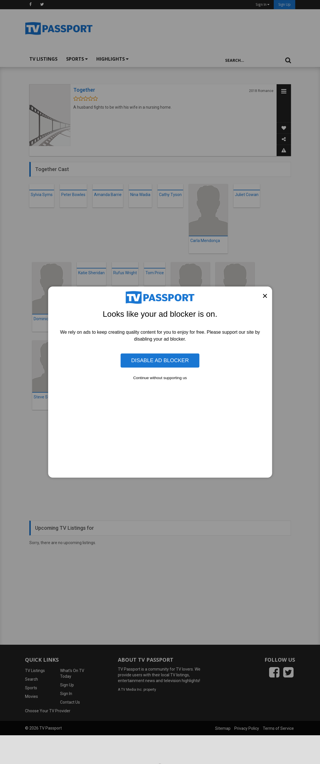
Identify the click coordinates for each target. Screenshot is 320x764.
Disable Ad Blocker (160, 360)
